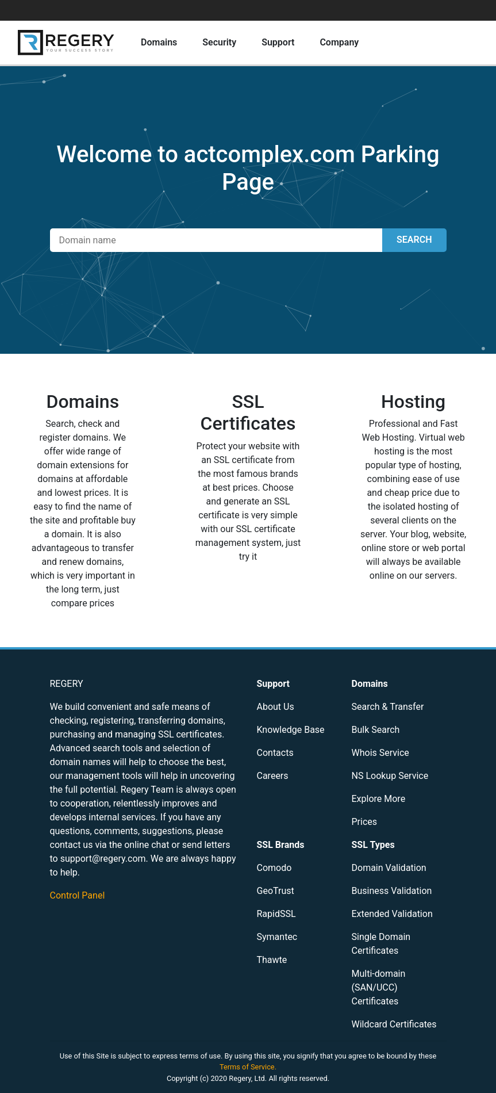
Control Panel (77, 895)
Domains (159, 42)
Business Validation (392, 890)
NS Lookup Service (390, 775)
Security (219, 42)
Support (278, 42)
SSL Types (373, 844)
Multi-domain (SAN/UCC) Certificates (379, 987)
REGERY (66, 683)
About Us (275, 706)
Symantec (277, 936)
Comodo (274, 867)
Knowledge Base (291, 729)
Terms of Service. (248, 1067)
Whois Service (380, 752)
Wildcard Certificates (394, 1024)
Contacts (275, 752)
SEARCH (414, 239)
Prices (365, 821)
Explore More (379, 798)
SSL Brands (281, 844)
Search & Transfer (388, 706)
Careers (273, 775)
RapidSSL (276, 913)
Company (339, 42)
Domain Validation (389, 867)
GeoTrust (275, 890)
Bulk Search (376, 729)
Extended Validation (392, 913)
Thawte (272, 959)
